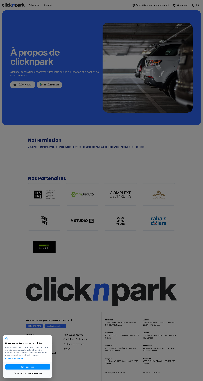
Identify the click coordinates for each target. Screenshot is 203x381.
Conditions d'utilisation (75, 339)
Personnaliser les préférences (28, 373)
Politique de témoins (73, 344)
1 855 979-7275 (34, 326)
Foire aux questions (73, 334)
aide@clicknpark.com (55, 326)
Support (30, 334)
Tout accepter (28, 367)
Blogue (67, 348)
